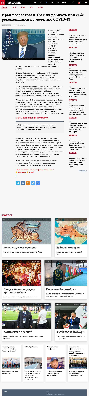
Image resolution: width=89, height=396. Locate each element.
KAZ (35, 3)
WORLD (65, 3)
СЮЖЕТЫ (41, 7)
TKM (52, 3)
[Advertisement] (44, 201)
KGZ (41, 3)
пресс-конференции (39, 73)
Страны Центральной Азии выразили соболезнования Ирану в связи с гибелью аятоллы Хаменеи (78, 39)
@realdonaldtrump (23, 107)
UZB (58, 3)
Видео (23, 7)
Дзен (31, 172)
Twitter (33, 100)
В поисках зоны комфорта (54, 348)
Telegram (21, 172)
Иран (14, 25)
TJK (47, 3)
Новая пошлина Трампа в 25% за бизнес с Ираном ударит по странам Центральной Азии (78, 75)
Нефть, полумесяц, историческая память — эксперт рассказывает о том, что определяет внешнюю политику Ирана (37, 127)
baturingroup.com (57, 394)
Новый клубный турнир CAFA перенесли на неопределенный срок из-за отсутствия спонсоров (78, 127)
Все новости (83, 170)
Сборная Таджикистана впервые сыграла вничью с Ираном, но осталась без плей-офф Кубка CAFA (78, 92)
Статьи (14, 7)
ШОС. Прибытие (31, 347)
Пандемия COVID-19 (21, 25)
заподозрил (58, 145)
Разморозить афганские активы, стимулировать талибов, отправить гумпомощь (77, 351)
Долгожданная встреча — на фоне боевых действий (10, 349)
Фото (32, 7)
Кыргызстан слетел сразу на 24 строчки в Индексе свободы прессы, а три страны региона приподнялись (77, 110)
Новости (4, 7)
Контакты (6, 391)
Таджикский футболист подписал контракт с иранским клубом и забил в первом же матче (78, 162)
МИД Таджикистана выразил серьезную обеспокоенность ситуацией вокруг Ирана (76, 57)
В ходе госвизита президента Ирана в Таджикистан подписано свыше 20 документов (77, 145)
